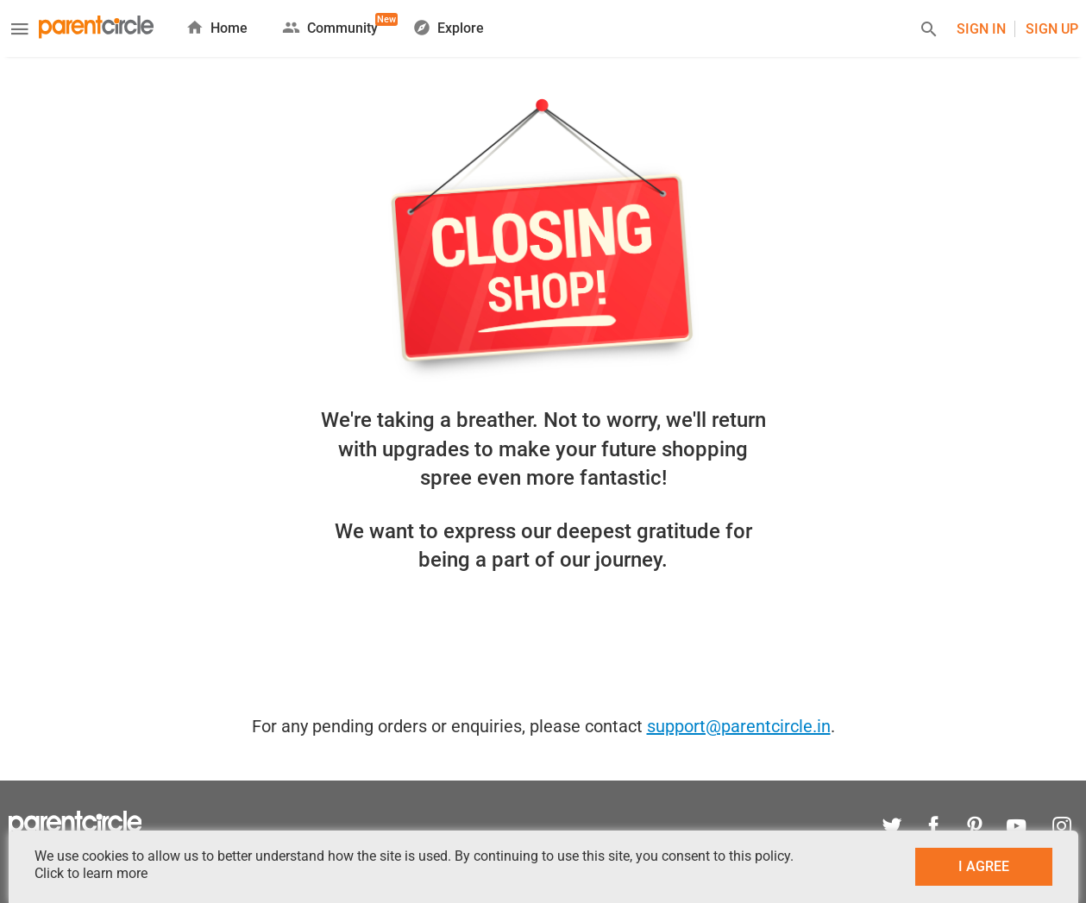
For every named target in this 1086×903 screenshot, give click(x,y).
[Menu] (20, 31)
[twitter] (892, 828)
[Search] (929, 31)
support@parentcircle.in (739, 726)
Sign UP (1052, 29)
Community (330, 24)
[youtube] (1016, 828)
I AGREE (983, 866)
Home (216, 27)
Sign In (981, 29)
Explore (448, 27)
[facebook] (933, 828)
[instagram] (1057, 828)
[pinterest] (974, 828)
